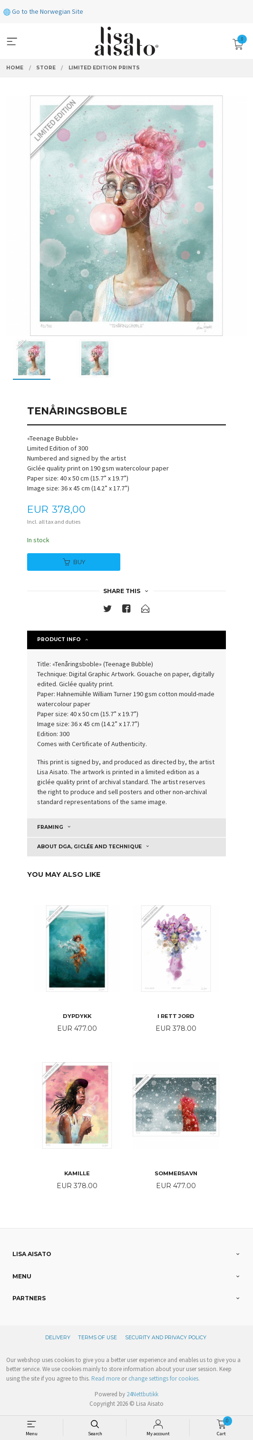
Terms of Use (97, 1337)
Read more (105, 1378)
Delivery (57, 1337)
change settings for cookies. (164, 1378)
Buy (74, 562)
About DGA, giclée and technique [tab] (89, 847)
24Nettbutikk (142, 1394)
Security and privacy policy (165, 1337)
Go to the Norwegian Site (43, 11)
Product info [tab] (59, 639)
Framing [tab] (50, 827)
